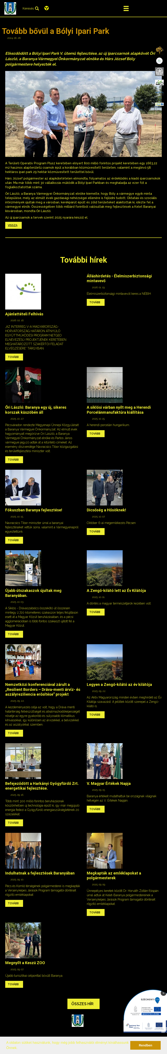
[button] (19, 1048)
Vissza (12, 225)
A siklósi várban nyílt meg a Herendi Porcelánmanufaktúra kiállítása (119, 410)
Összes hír (82, 1003)
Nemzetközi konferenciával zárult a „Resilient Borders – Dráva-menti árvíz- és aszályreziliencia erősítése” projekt (42, 689)
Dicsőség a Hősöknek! (106, 510)
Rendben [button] (145, 1045)
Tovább (13, 357)
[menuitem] (159, 50)
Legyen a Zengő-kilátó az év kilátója (119, 684)
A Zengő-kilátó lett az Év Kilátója (116, 590)
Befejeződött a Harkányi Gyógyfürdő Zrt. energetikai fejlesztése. (42, 786)
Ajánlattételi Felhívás (24, 314)
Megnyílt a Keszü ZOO (25, 962)
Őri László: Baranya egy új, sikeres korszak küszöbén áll (35, 410)
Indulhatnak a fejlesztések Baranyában (40, 873)
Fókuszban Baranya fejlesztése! (33, 510)
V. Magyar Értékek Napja (109, 783)
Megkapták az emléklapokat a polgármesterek (114, 875)
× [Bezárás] (163, 993)
